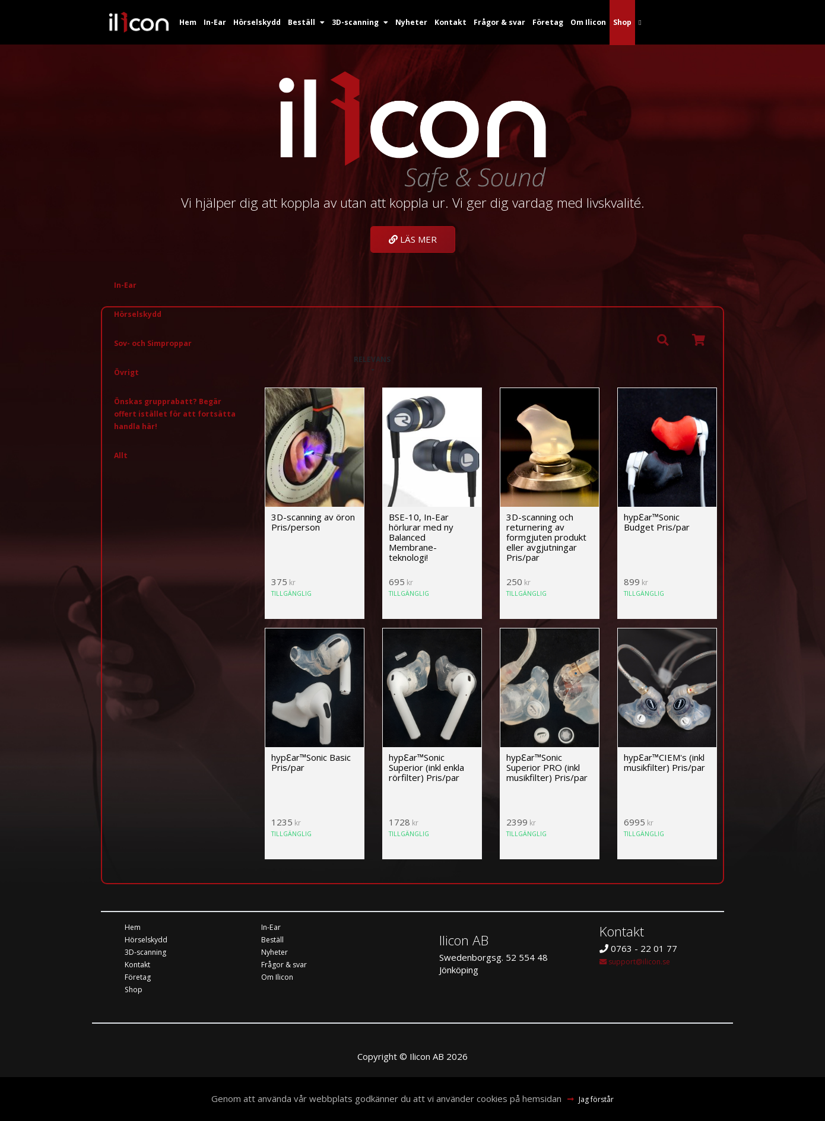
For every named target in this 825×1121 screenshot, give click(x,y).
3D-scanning (150, 954)
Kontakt (141, 966)
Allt (121, 457)
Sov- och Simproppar (161, 345)
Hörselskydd (142, 316)
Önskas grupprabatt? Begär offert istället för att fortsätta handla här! (177, 415)
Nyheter (278, 954)
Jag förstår (597, 1099)
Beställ (275, 941)
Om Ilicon (280, 979)
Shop (135, 991)
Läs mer (413, 239)
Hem (135, 929)
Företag (141, 979)
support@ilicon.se (641, 962)
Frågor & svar (289, 966)
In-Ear (127, 287)
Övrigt (129, 374)
